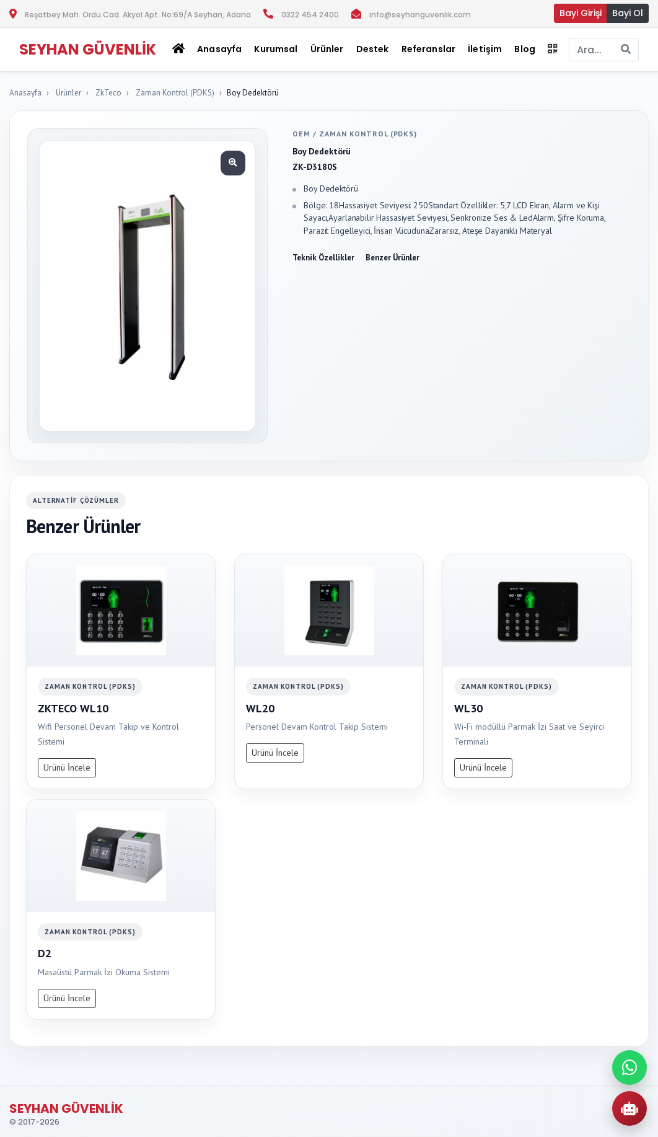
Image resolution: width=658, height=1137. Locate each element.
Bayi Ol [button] (627, 13)
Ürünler (68, 92)
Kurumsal (275, 49)
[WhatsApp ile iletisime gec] (629, 1067)
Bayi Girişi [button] (580, 13)
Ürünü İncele (66, 767)
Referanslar (428, 49)
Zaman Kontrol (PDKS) (175, 92)
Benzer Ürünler (392, 257)
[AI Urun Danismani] (629, 1108)
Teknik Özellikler (323, 257)
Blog (524, 49)
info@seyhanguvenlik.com (420, 14)
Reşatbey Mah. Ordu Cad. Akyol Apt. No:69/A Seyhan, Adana (138, 14)
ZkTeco (108, 92)
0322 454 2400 (310, 14)
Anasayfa (219, 49)
